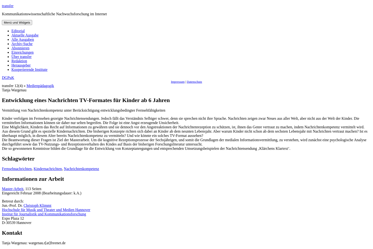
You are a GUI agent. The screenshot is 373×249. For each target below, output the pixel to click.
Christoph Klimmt (37, 205)
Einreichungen (22, 52)
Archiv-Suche (22, 44)
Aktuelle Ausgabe (25, 35)
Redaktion (19, 61)
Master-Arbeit (12, 189)
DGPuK (8, 78)
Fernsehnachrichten (17, 169)
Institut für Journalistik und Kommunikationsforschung (44, 214)
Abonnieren (20, 48)
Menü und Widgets (17, 22)
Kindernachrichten (48, 169)
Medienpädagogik (40, 86)
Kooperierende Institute (29, 69)
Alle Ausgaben (22, 39)
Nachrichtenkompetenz (81, 169)
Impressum (178, 81)
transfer (8, 6)
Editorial (18, 31)
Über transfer (21, 57)
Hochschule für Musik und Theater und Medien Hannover (46, 210)
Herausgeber (21, 65)
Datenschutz (194, 81)
